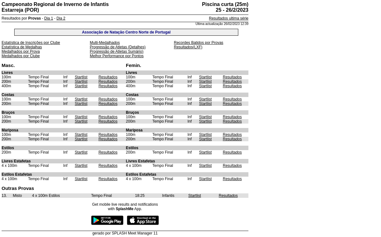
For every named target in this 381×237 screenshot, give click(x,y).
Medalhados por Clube (21, 56)
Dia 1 (48, 18)
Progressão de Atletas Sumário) (116, 51)
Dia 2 (60, 18)
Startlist (81, 77)
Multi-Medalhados (105, 42)
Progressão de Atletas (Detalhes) (118, 47)
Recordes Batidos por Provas (198, 42)
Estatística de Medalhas (22, 47)
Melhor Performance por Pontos (117, 56)
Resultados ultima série (228, 18)
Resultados (107, 77)
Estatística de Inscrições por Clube (31, 42)
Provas (34, 18)
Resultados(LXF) (188, 47)
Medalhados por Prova (21, 51)
